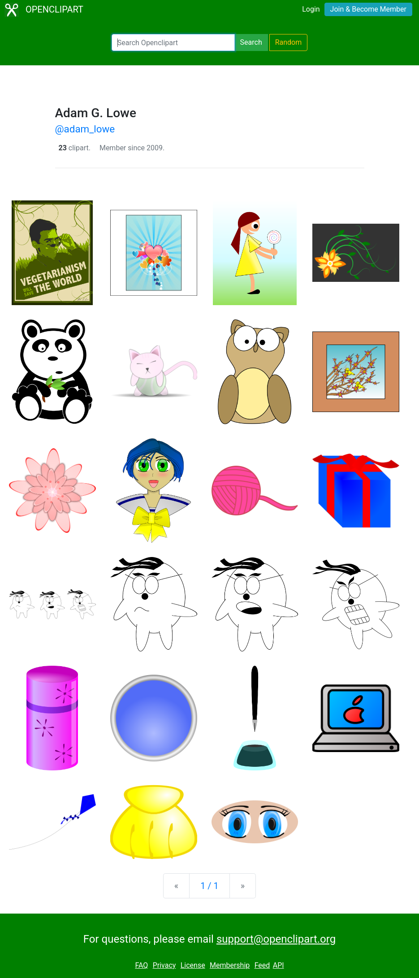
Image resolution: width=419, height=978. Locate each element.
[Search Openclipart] (173, 42)
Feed (262, 965)
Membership (230, 965)
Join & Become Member (368, 9)
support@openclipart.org (276, 939)
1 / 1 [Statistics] (209, 885)
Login (311, 9)
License (193, 965)
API (278, 965)
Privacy (164, 965)
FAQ (141, 965)
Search (251, 42)
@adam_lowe (85, 129)
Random (288, 42)
